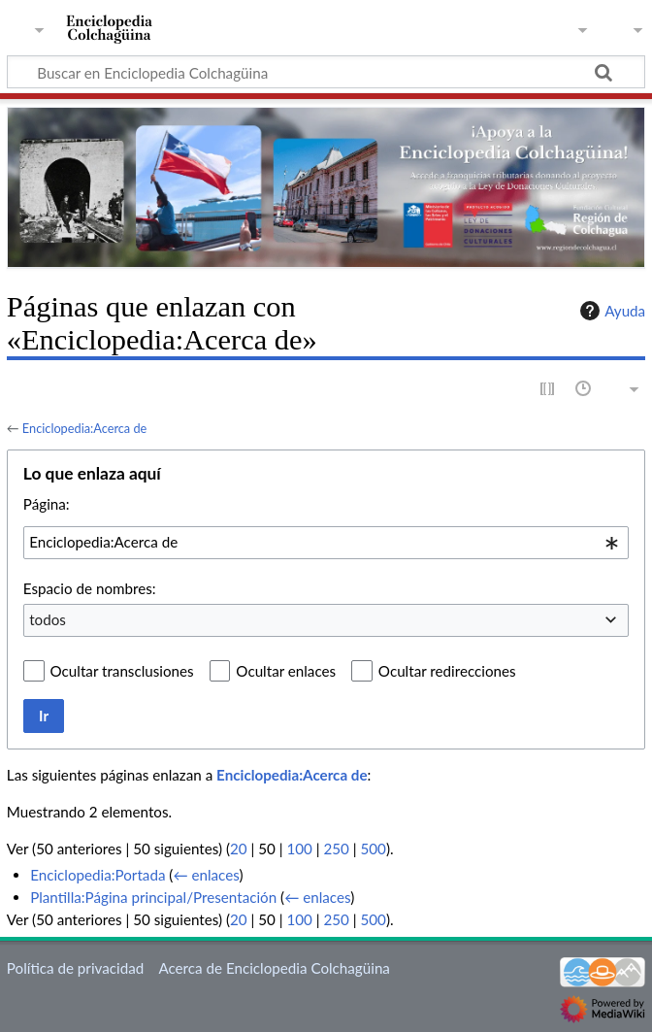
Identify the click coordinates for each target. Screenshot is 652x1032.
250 (335, 848)
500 (373, 848)
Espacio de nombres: (89, 588)
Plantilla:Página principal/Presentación (153, 897)
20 (238, 848)
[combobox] (326, 542)
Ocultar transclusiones (122, 671)
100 (298, 848)
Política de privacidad (75, 968)
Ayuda (610, 310)
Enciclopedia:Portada (97, 874)
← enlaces (206, 874)
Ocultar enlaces (286, 671)
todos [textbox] (47, 619)
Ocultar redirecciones (447, 671)
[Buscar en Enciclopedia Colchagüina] (326, 71)
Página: (46, 504)
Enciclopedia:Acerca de (84, 428)
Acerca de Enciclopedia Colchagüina (274, 968)
